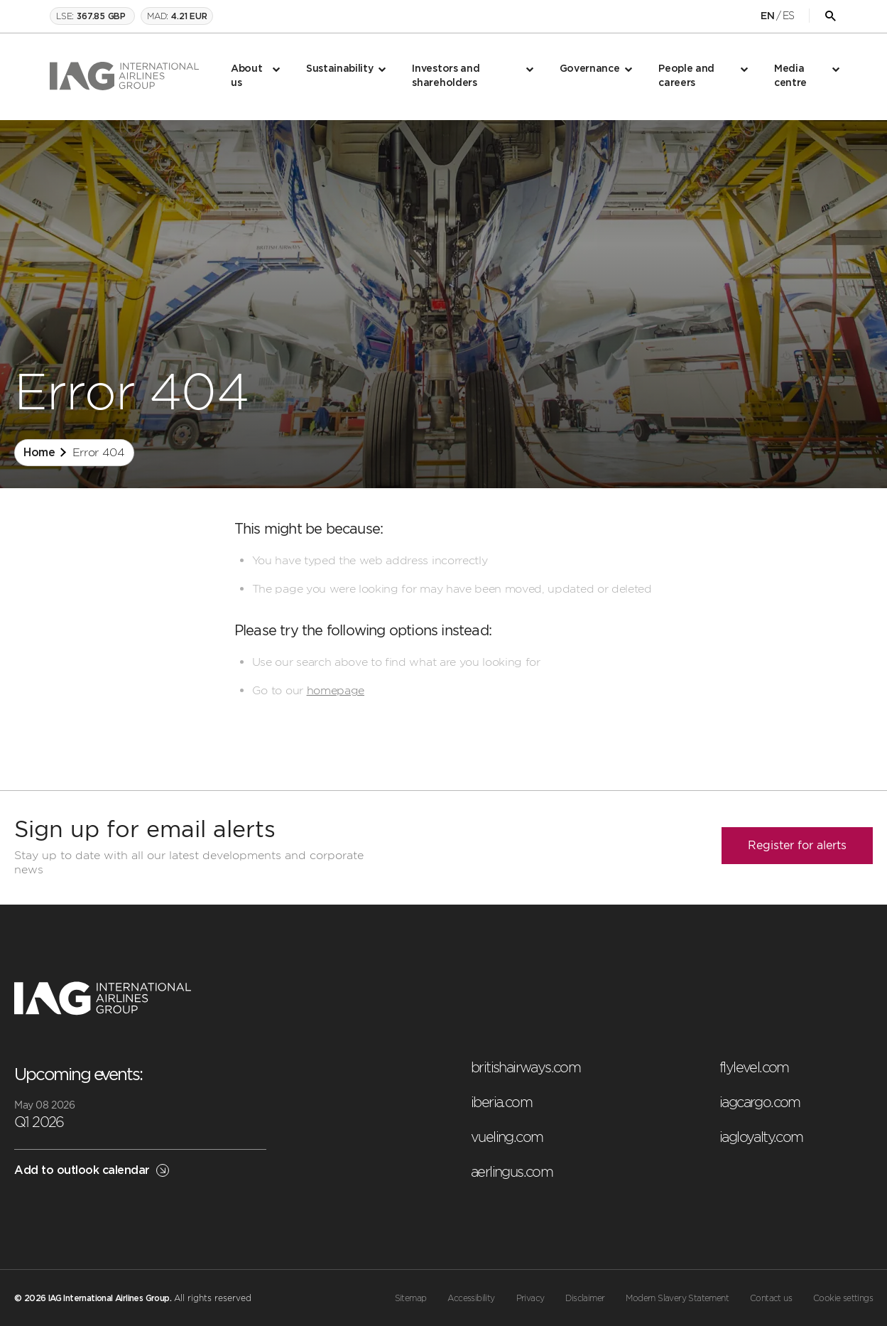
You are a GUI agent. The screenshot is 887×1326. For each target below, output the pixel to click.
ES (789, 15)
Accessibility (470, 1298)
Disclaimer (584, 1298)
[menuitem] (254, 76)
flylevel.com (754, 1067)
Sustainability (340, 69)
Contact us (771, 1298)
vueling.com (507, 1137)
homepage (335, 690)
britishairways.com (525, 1067)
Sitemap (411, 1298)
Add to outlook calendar (91, 1170)
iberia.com (501, 1102)
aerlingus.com (512, 1171)
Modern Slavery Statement (677, 1298)
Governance (590, 69)
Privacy (530, 1298)
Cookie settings (843, 1298)
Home (39, 452)
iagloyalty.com (761, 1137)
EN (767, 16)
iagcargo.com (759, 1102)
